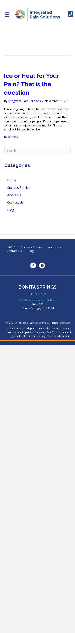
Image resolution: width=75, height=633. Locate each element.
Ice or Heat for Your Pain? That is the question (31, 84)
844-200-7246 (38, 294)
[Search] (37, 150)
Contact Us (15, 202)
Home (11, 180)
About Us (14, 195)
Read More (11, 136)
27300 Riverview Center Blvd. (37, 300)
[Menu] (7, 14)
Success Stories (18, 187)
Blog (10, 210)
